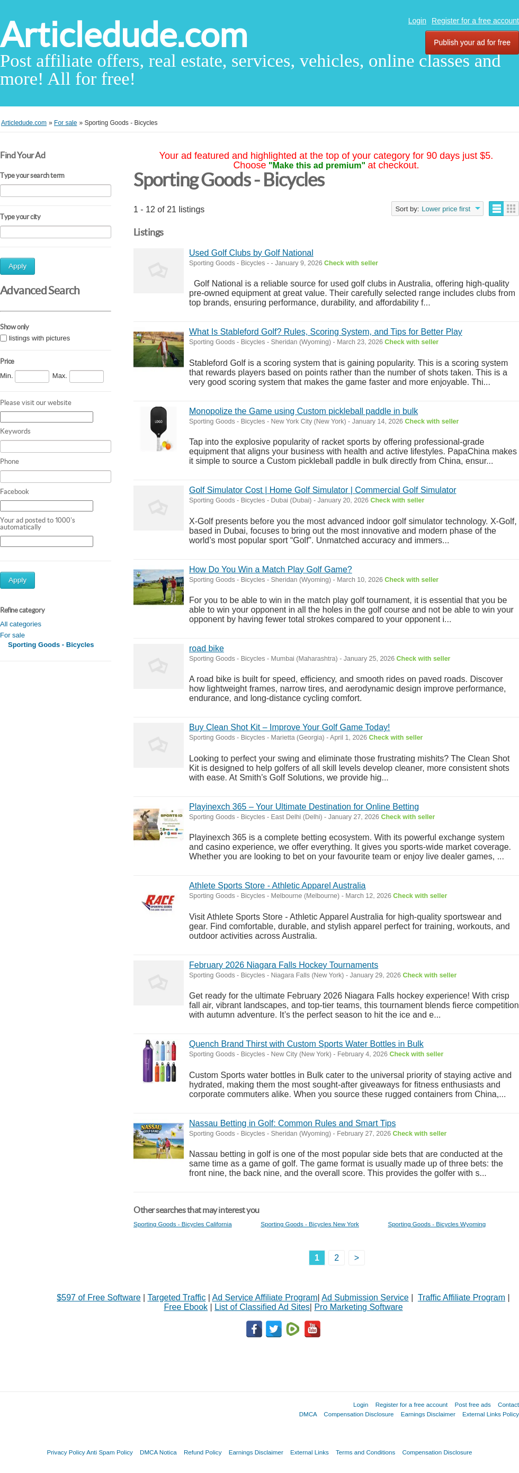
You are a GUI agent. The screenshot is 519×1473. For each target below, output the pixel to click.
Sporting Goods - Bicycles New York (310, 1223)
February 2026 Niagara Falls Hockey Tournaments (283, 964)
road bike (206, 648)
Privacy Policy (66, 1452)
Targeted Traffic (176, 1297)
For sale (12, 635)
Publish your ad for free (472, 42)
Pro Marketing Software (358, 1307)
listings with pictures (39, 338)
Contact (508, 1404)
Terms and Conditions (365, 1452)
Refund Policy (203, 1452)
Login (417, 20)
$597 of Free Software (98, 1297)
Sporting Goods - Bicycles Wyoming (437, 1223)
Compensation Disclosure (358, 1414)
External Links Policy (490, 1414)
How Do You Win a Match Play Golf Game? (270, 569)
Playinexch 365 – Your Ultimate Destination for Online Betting (304, 806)
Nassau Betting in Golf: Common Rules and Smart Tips (292, 1123)
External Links (309, 1452)
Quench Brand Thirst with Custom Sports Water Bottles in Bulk (306, 1043)
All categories (20, 624)
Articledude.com (123, 34)
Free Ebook (186, 1307)
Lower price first (446, 209)
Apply (17, 266)
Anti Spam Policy (109, 1452)
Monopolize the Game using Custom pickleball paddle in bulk (303, 411)
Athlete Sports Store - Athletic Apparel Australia (277, 885)
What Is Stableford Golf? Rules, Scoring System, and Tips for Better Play (325, 331)
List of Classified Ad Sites (262, 1307)
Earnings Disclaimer (428, 1414)
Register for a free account (475, 20)
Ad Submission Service (365, 1297)
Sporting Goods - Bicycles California (182, 1223)
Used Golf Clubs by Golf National (251, 252)
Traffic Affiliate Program (461, 1297)
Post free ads (472, 1404)
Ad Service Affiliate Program (265, 1297)
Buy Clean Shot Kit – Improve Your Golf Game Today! (289, 727)
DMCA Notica (158, 1452)
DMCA (308, 1414)
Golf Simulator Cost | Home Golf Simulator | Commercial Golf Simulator (322, 490)
